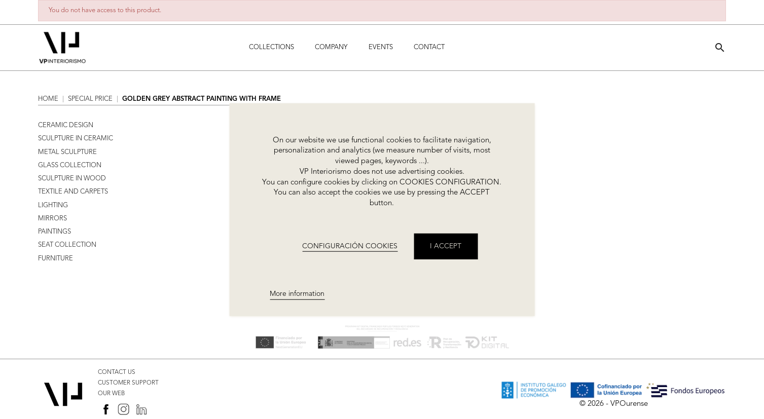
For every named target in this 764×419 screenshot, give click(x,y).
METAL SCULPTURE (67, 152)
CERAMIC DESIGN (65, 125)
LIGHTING (53, 205)
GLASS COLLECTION (69, 165)
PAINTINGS (54, 231)
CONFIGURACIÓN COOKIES (349, 245)
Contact (429, 47)
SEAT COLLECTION (67, 245)
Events (381, 47)
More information (297, 293)
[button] (720, 47)
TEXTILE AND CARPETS (73, 191)
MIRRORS (52, 218)
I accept (445, 246)
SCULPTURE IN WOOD (72, 178)
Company (331, 47)
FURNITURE (55, 258)
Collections (271, 47)
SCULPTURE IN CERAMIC (75, 138)
